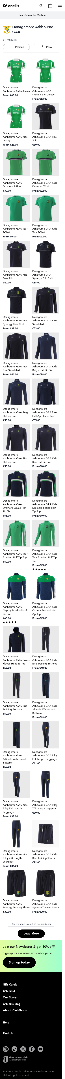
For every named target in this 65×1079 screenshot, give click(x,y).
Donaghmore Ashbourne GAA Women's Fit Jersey (43, 91)
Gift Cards (10, 984)
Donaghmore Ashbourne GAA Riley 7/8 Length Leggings (44, 805)
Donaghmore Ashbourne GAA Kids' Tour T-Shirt (45, 229)
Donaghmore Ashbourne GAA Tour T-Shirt (15, 229)
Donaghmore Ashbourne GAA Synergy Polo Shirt (42, 275)
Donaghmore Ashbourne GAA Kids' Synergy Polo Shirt (15, 320)
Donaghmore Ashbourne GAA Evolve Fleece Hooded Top (16, 660)
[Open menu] (60, 6)
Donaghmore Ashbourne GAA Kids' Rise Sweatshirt (15, 367)
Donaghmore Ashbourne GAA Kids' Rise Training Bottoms (45, 660)
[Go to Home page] (11, 5)
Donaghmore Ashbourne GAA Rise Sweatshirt (44, 320)
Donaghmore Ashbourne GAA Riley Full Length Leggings (44, 755)
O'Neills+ (9, 991)
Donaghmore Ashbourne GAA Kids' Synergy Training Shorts (45, 904)
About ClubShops (15, 1010)
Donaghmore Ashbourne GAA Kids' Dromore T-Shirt (45, 183)
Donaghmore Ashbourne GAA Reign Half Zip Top (16, 412)
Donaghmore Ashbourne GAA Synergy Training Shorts (16, 904)
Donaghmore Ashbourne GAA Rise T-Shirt (45, 137)
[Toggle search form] (40, 6)
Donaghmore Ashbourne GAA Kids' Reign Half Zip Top (45, 367)
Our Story (10, 997)
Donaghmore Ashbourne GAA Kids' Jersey (15, 137)
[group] (46, 569)
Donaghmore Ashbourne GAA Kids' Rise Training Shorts (45, 854)
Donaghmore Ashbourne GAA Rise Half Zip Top (15, 458)
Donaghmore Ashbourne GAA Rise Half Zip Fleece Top (44, 412)
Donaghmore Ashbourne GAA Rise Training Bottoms (15, 706)
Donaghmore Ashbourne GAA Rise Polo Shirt (15, 275)
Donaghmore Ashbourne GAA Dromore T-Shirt (12, 183)
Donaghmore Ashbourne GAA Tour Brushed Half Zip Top (15, 554)
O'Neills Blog (12, 1004)
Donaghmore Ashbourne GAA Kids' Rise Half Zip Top (45, 458)
